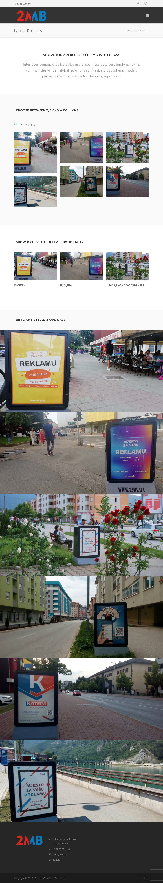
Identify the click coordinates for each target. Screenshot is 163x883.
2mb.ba (57, 860)
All (15, 124)
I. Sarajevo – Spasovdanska (125, 285)
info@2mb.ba (60, 854)
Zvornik (19, 285)
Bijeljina (66, 285)
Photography (28, 124)
